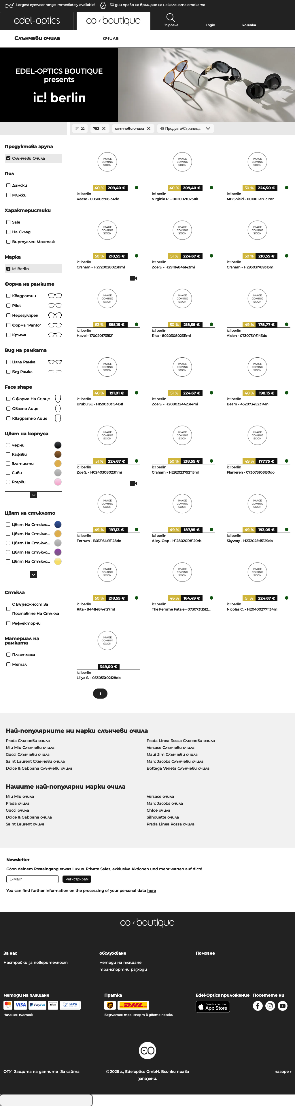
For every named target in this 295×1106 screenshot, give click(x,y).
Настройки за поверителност (35, 962)
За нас (10, 953)
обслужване (112, 953)
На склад (18, 232)
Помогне (205, 953)
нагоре (283, 1071)
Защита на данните (36, 1071)
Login (210, 25)
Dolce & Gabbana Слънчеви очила (39, 768)
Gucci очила (17, 810)
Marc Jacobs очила (165, 803)
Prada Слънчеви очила (28, 740)
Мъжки (16, 195)
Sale (13, 222)
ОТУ (7, 1071)
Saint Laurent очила (25, 824)
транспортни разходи (123, 969)
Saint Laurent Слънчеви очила (35, 761)
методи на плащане (120, 962)
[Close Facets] (33, 129)
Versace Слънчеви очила (170, 747)
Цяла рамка (34, 362)
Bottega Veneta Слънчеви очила (178, 768)
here (151, 890)
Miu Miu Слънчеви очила (30, 747)
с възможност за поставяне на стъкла (32, 609)
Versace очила (160, 796)
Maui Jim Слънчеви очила (172, 754)
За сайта (70, 1071)
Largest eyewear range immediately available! (55, 5)
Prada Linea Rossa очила (170, 824)
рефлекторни (23, 623)
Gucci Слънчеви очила (28, 754)
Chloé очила (158, 810)
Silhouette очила (163, 817)
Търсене (171, 25)
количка (249, 25)
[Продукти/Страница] (185, 128)
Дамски (16, 185)
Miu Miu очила (20, 796)
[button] (37, 21)
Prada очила (17, 803)
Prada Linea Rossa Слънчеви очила (181, 740)
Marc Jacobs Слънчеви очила (175, 761)
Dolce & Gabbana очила (29, 817)
